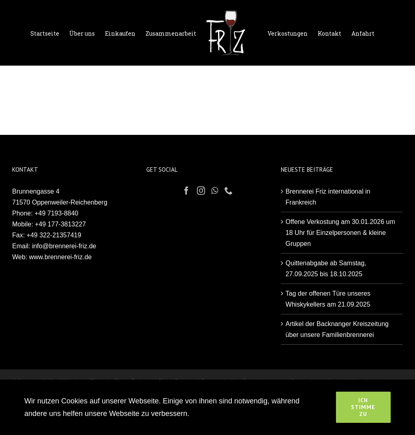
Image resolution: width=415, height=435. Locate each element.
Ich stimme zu (363, 407)
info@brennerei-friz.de (64, 246)
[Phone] (229, 191)
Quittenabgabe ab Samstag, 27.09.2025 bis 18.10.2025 (326, 268)
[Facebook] (186, 191)
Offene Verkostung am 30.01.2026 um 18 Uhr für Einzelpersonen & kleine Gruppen (340, 232)
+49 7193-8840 (56, 213)
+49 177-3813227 (60, 224)
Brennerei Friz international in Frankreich (328, 197)
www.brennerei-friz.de (60, 257)
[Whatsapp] (214, 191)
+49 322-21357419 (54, 235)
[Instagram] (201, 191)
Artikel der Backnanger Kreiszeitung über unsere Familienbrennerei (337, 329)
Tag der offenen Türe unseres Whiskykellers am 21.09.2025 (328, 299)
